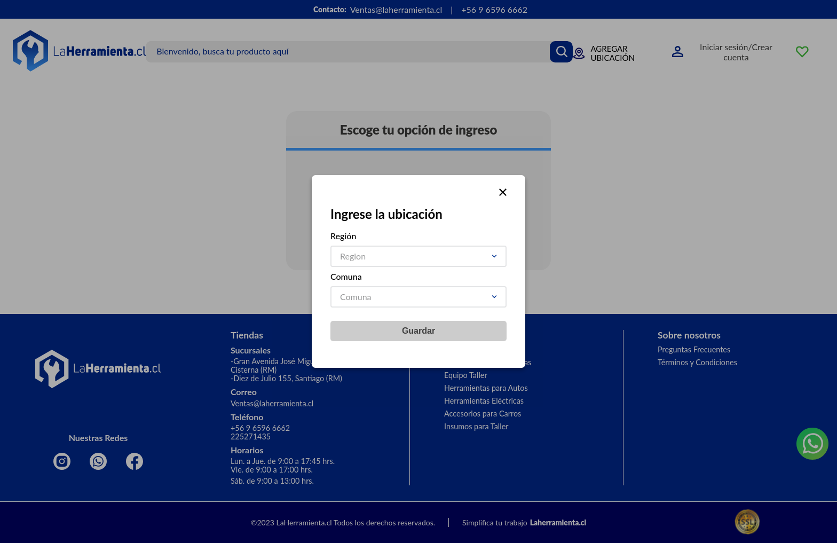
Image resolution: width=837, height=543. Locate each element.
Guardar (418, 330)
